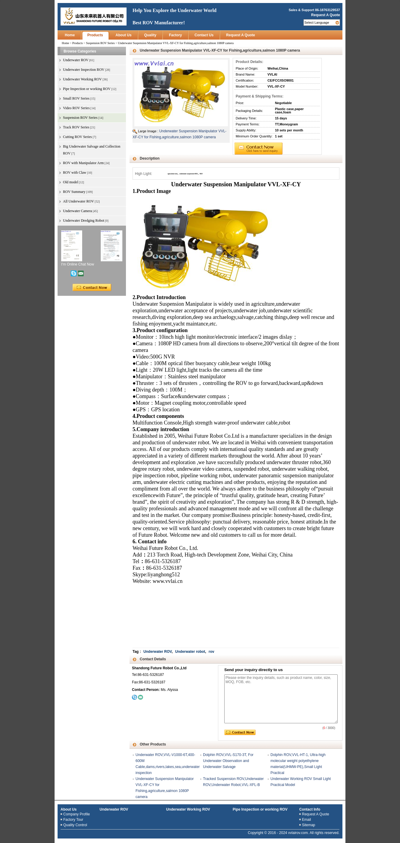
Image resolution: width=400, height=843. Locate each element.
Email (306, 820)
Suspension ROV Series (100, 43)
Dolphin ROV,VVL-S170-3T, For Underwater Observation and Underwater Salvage (228, 761)
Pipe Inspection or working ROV (260, 809)
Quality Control (75, 825)
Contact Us (204, 35)
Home (70, 35)
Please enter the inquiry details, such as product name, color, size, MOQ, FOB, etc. (281, 698)
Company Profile (76, 814)
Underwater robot (190, 652)
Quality (150, 35)
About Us (123, 35)
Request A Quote (325, 15)
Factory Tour (73, 820)
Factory (175, 35)
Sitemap (308, 825)
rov (211, 652)
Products (95, 35)
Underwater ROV (157, 652)
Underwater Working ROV (188, 809)
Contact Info (309, 809)
